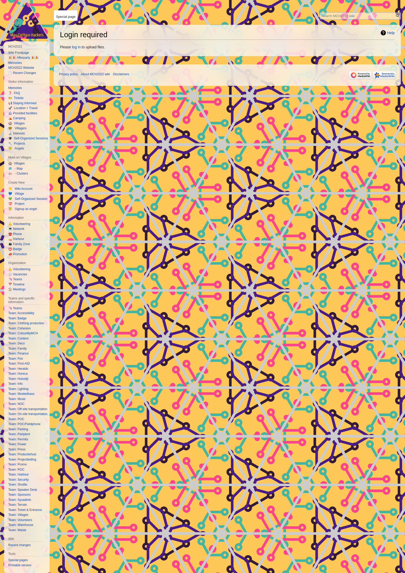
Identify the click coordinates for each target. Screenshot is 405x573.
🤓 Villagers (17, 128)
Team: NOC (16, 404)
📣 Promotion (17, 254)
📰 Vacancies (17, 274)
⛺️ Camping (16, 118)
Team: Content (18, 338)
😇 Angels (16, 148)
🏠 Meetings (17, 289)
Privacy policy (68, 74)
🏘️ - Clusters (18, 173)
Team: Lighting (18, 389)
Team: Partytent (19, 434)
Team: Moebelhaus (21, 394)
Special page (65, 17)
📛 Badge (15, 249)
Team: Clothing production (26, 323)
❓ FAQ (14, 93)
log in (76, 47)
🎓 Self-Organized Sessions (28, 138)
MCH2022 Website (21, 68)
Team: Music (17, 399)
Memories (15, 63)
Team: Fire (15, 358)
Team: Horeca (18, 373)
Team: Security (18, 479)
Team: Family (17, 348)
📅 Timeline (16, 284)
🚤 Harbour (16, 239)
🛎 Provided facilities (22, 113)
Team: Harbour (18, 474)
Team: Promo (17, 464)
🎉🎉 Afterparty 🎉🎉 (23, 57)
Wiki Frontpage (18, 53)
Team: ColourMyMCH (23, 333)
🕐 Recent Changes (22, 73)
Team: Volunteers (20, 520)
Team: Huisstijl (18, 379)
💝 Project (16, 204)
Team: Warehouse (20, 525)
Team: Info (15, 384)
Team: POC (16, 419)
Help (391, 33)
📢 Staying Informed (22, 103)
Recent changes (19, 545)
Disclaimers (121, 74)
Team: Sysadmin (19, 500)
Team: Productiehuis (22, 454)
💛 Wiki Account (20, 189)
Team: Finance (18, 353)
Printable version (19, 565)
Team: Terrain (17, 505)
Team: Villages (18, 515)
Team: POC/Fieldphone (24, 424)
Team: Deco (16, 343)
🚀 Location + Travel (22, 108)
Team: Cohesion (19, 328)
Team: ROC (16, 469)
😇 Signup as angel (22, 209)
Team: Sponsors (19, 494)
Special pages (18, 560)
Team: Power (17, 444)
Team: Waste (17, 530)
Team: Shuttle (17, 484)
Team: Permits (18, 439)
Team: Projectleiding (22, 459)
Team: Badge (17, 318)
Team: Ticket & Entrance (25, 510)
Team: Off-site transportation (27, 409)
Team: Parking (18, 429)
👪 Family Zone (19, 244)
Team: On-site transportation (27, 414)
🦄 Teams (15, 279)
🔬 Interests (16, 133)
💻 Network (16, 229)
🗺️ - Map (15, 168)
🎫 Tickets (16, 98)
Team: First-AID (19, 363)
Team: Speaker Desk (22, 490)
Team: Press (17, 449)
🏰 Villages (16, 123)
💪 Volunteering (19, 224)
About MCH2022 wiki (95, 74)
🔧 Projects (16, 143)
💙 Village (16, 193)
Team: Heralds (18, 369)
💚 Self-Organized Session (27, 199)
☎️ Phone (15, 234)
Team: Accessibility (21, 313)
